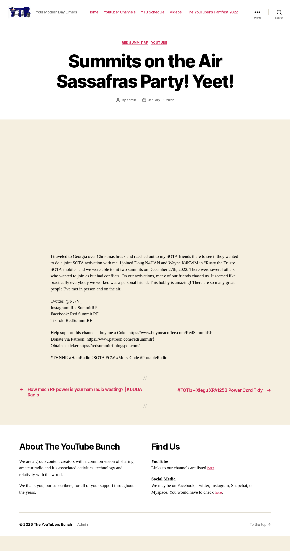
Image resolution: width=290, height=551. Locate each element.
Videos (232, 15)
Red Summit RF (134, 56)
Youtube (160, 56)
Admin (83, 539)
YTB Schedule (209, 15)
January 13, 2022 (160, 113)
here (211, 482)
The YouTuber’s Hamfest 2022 (212, 21)
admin (130, 113)
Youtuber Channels (176, 15)
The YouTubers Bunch (53, 539)
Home (149, 15)
